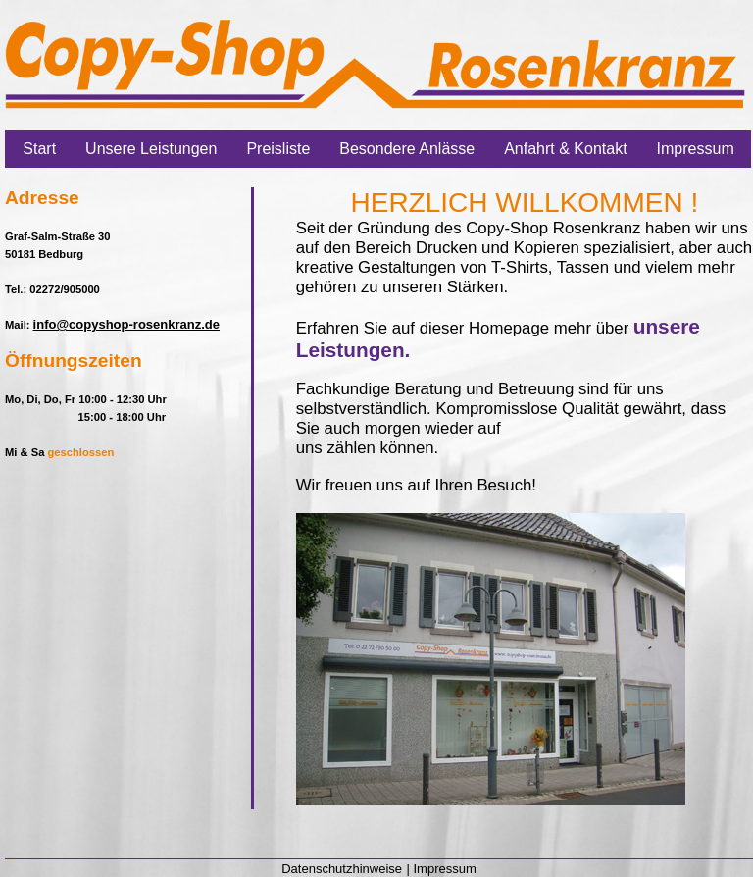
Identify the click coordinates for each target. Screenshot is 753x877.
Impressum (695, 148)
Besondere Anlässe (407, 148)
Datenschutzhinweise (341, 868)
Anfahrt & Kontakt (565, 148)
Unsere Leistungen (151, 148)
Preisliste (278, 148)
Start (39, 148)
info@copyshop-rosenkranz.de (126, 324)
